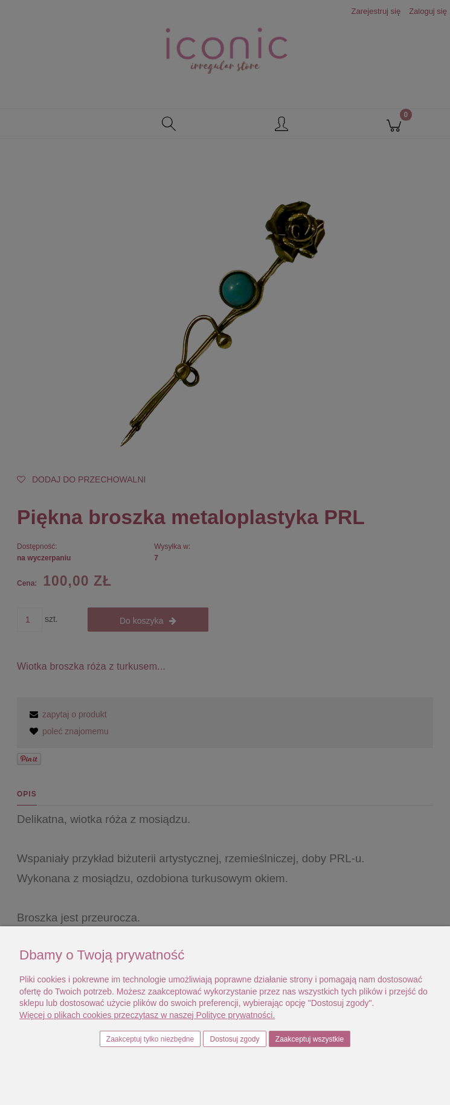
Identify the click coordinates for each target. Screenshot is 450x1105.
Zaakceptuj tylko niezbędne (150, 1039)
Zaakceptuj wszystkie (309, 1039)
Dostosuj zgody (235, 1039)
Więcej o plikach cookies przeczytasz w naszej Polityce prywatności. (147, 1015)
